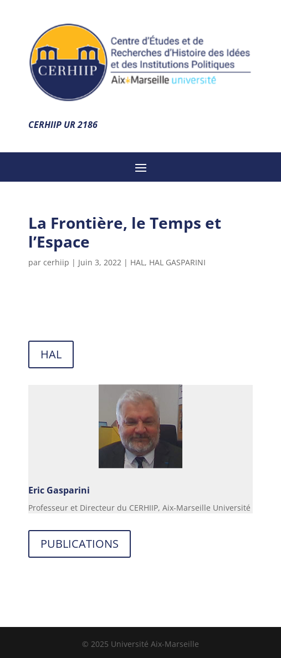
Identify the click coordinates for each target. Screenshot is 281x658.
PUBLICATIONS (79, 543)
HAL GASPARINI (177, 262)
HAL (137, 262)
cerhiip (56, 262)
